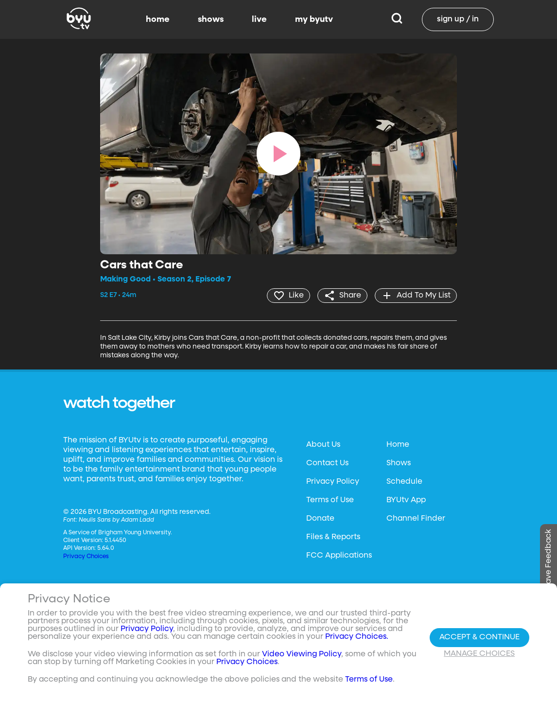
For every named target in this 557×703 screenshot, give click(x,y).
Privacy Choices (86, 557)
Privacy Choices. (356, 637)
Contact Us (327, 463)
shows (211, 19)
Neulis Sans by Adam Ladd (116, 520)
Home (397, 445)
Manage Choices (479, 654)
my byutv (314, 19)
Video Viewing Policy (301, 654)
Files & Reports (333, 537)
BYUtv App (406, 500)
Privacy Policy (332, 482)
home (158, 19)
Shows (398, 463)
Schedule (404, 482)
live (259, 19)
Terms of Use (330, 500)
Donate (320, 519)
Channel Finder (415, 519)
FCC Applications (339, 556)
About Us (323, 445)
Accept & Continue (479, 637)
